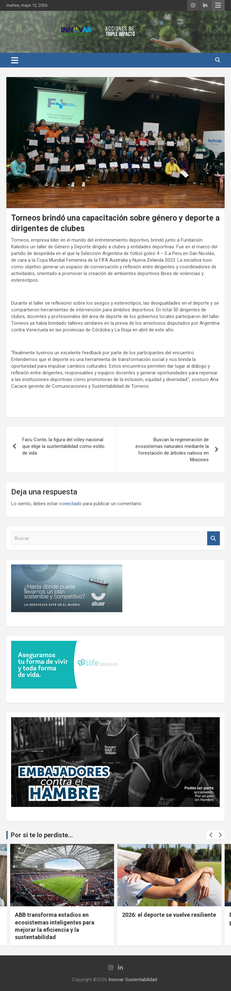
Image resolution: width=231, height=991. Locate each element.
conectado (70, 503)
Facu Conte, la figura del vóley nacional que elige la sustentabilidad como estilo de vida (63, 446)
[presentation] (211, 835)
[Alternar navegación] (14, 60)
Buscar (213, 538)
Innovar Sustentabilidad (132, 979)
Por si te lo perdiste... (42, 835)
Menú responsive (218, 5)
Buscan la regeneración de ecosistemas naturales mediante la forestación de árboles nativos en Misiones (172, 450)
